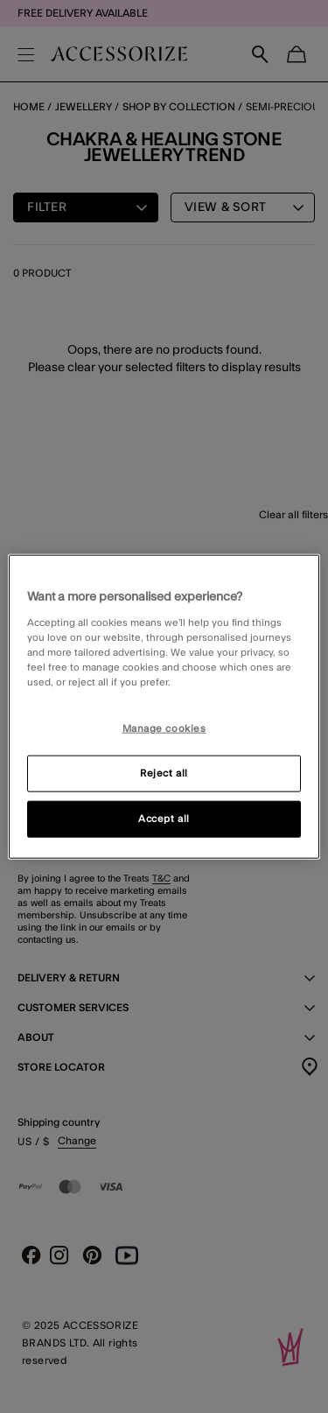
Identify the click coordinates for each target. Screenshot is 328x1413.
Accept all (164, 818)
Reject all (164, 772)
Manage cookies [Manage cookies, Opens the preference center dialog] (164, 729)
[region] (163, 707)
